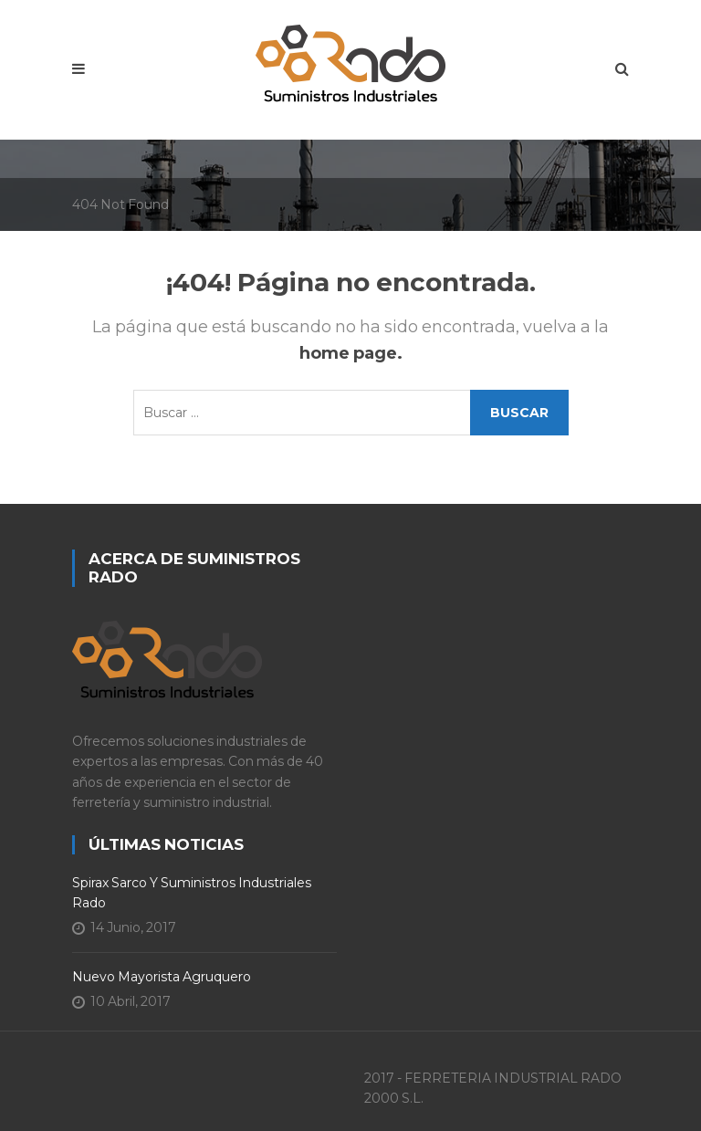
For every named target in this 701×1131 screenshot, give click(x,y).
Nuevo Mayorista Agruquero (161, 977)
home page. (351, 353)
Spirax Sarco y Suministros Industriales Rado (191, 892)
